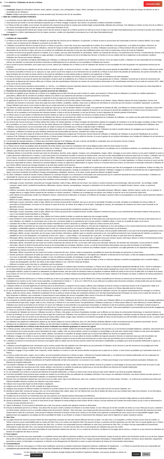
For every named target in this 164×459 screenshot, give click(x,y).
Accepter (136, 454)
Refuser (146, 454)
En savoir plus (36, 455)
